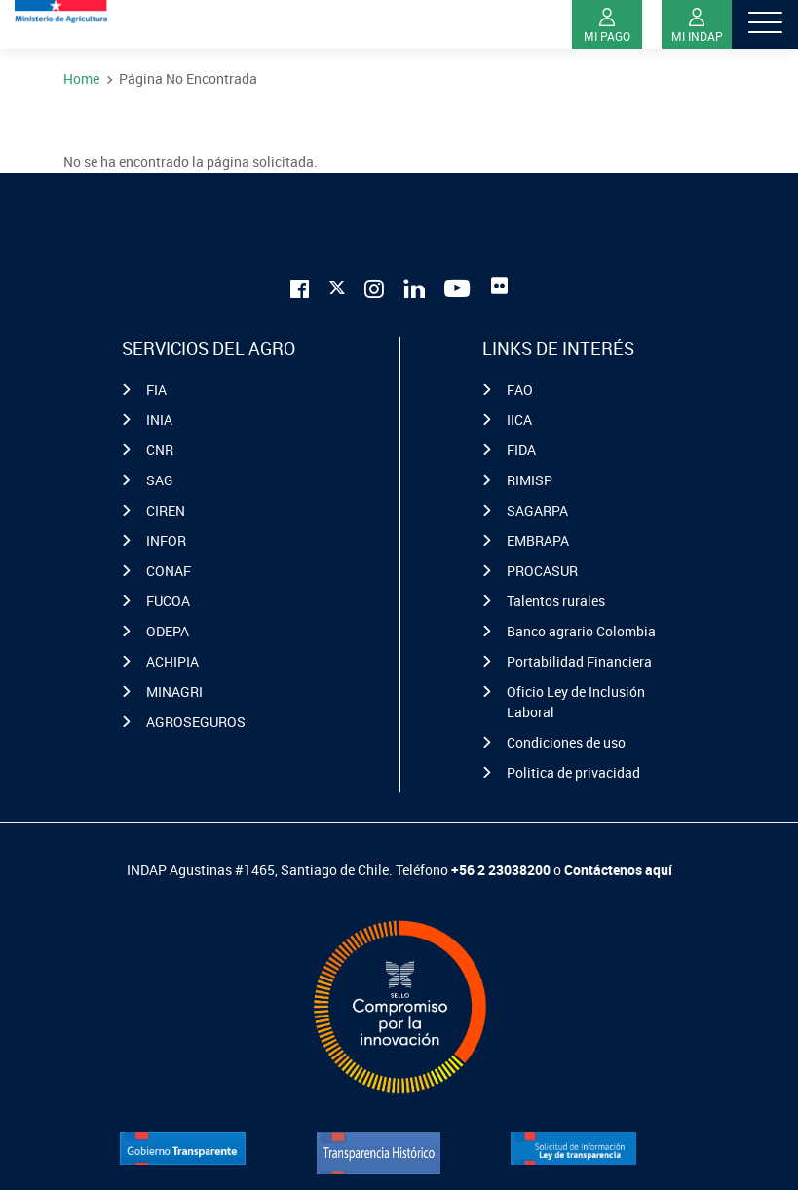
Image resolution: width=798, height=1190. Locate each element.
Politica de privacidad (573, 772)
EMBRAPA (538, 540)
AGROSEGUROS (196, 721)
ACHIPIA (172, 661)
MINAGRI (174, 691)
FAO (520, 389)
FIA (156, 389)
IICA (519, 419)
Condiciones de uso (566, 742)
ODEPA (167, 631)
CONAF (168, 570)
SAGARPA (537, 510)
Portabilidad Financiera (579, 661)
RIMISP (529, 480)
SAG (159, 480)
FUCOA (168, 601)
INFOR (166, 540)
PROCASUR (542, 570)
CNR (159, 450)
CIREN (165, 510)
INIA (159, 419)
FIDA (521, 450)
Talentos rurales (556, 601)
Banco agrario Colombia (581, 631)
